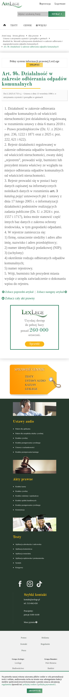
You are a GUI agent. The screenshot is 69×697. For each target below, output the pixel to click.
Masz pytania (30, 622)
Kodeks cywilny (21, 438)
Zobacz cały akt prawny (18, 298)
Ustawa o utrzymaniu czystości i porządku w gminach (25, 38)
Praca (24, 650)
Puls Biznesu (51, 663)
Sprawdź (34, 344)
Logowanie (60, 3)
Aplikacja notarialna (23, 553)
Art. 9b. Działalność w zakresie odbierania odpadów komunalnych (31, 47)
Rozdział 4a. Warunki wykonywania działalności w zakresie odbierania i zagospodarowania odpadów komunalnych (33, 42)
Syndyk (18, 563)
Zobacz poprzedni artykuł (17, 291)
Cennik (27, 25)
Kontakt (23, 644)
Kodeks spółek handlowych (25, 500)
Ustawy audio (35, 380)
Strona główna (19, 36)
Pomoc (23, 638)
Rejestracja (45, 3)
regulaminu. (7, 684)
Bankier (51, 668)
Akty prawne (33, 36)
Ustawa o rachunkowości (25, 447)
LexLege (31, 389)
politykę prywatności (46, 684)
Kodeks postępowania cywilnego (27, 443)
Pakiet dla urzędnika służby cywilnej (29, 433)
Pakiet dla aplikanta (22, 429)
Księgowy (19, 567)
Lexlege (18, 663)
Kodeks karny (20, 486)
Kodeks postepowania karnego (27, 452)
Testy (14, 25)
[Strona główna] (4, 26)
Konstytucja (20, 510)
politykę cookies (29, 684)
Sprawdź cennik (30, 369)
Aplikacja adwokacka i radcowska (28, 544)
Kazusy (30, 384)
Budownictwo (18, 668)
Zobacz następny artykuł (52, 291)
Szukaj (57, 14)
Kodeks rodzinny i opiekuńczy (27, 496)
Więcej (41, 25)
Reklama (45, 638)
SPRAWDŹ (34, 65)
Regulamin (45, 644)
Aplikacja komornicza (23, 549)
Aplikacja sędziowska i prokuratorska (29, 558)
